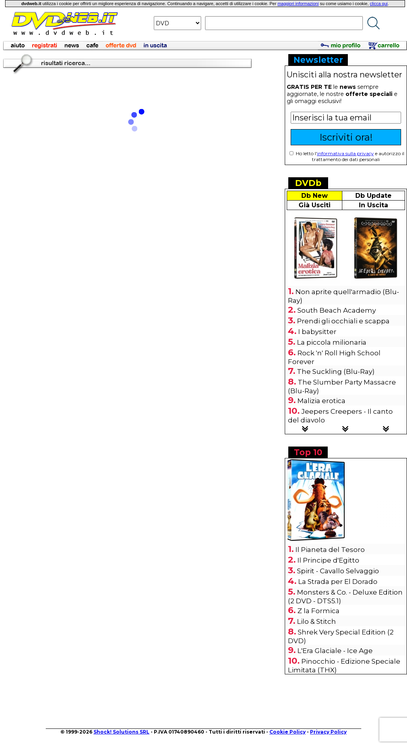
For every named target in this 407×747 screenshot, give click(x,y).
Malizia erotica (321, 401)
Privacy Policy (328, 732)
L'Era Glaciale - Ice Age (335, 651)
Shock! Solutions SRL (121, 732)
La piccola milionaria (331, 342)
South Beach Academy (336, 310)
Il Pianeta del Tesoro (330, 550)
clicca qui (379, 3)
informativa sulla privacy (345, 153)
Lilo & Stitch (316, 621)
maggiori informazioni (298, 3)
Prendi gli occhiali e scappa (343, 321)
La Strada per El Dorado (337, 582)
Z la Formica (318, 611)
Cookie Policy (287, 732)
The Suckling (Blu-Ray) (336, 371)
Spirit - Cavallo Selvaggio (338, 571)
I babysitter (317, 332)
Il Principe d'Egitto (328, 560)
